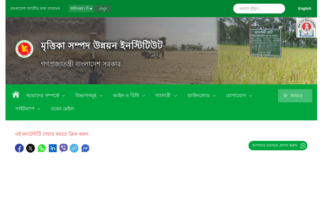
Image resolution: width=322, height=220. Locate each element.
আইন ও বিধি (126, 95)
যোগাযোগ (236, 95)
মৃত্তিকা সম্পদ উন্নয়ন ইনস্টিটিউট (102, 46)
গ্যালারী (163, 95)
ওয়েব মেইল (62, 108)
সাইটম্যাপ (25, 108)
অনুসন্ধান (279, 8)
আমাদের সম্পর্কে (43, 95)
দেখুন (103, 9)
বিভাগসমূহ (86, 95)
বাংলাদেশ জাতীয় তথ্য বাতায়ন (35, 8)
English (304, 8)
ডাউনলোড (199, 95)
